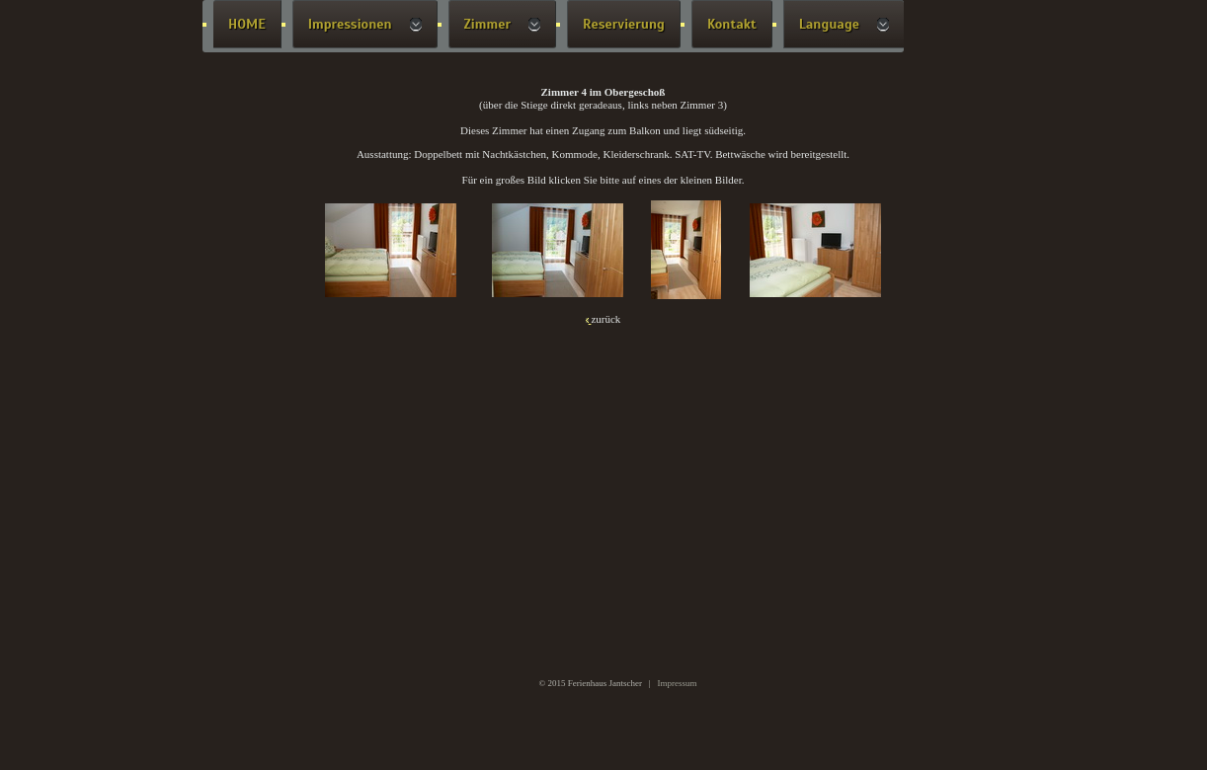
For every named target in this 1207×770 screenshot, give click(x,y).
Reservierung (624, 24)
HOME (247, 24)
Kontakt (732, 24)
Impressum (676, 683)
